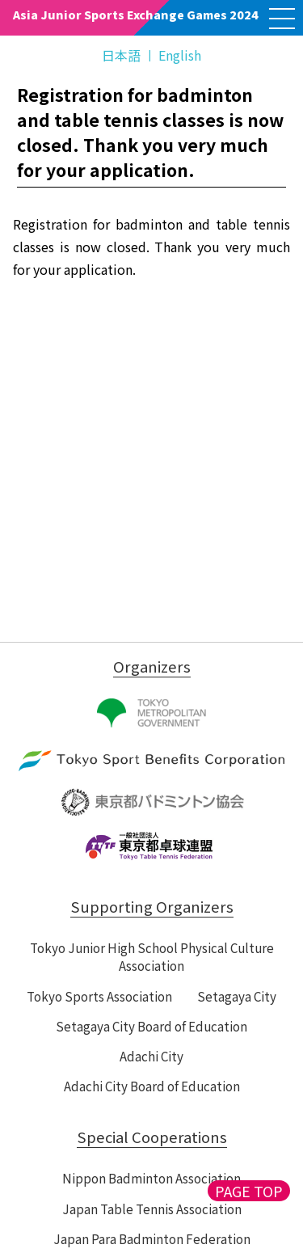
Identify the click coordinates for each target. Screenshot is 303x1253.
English (179, 55)
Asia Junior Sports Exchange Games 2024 (136, 14)
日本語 (121, 55)
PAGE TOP (249, 1190)
